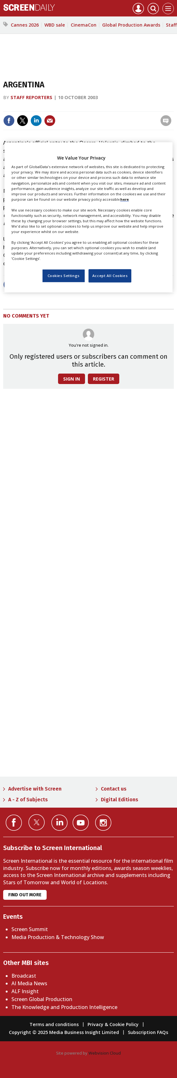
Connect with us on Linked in (59, 823)
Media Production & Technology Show (57, 937)
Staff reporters (31, 97)
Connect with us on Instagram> (103, 823)
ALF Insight (25, 991)
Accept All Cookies (110, 276)
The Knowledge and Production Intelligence (64, 1007)
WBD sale (54, 25)
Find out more (25, 895)
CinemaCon (83, 25)
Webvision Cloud (104, 1053)
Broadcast (23, 975)
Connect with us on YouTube (81, 823)
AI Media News (29, 983)
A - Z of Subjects (28, 800)
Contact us (114, 789)
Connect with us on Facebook (14, 823)
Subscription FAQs (148, 1032)
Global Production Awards (131, 25)
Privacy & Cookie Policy (113, 1024)
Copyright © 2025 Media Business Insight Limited (64, 1032)
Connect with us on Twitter (36, 822)
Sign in (71, 379)
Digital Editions (119, 800)
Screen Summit (29, 929)
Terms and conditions (54, 1024)
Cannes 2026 (25, 25)
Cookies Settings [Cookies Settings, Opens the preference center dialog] (64, 276)
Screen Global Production (41, 999)
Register (103, 379)
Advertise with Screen (35, 789)
